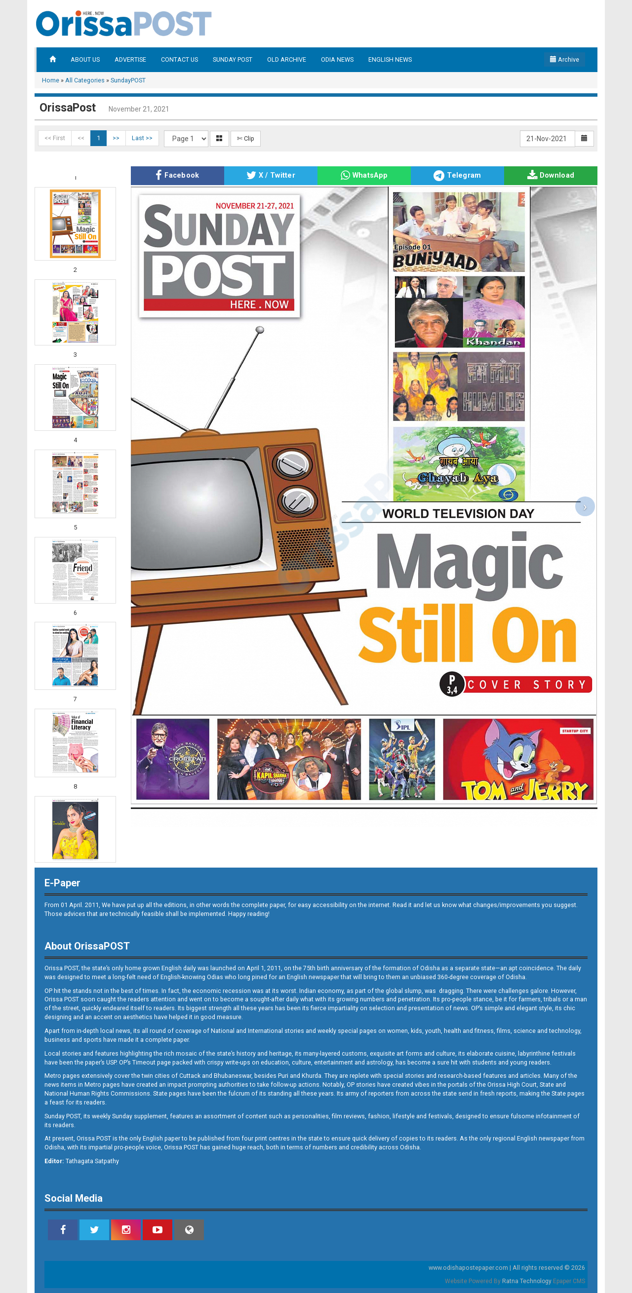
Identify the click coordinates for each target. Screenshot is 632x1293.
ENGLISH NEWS (390, 59)
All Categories (85, 80)
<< (81, 138)
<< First (54, 138)
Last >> (142, 138)
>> (116, 138)
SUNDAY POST (232, 59)
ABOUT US (85, 59)
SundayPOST (128, 80)
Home (50, 80)
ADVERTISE (130, 59)
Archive (564, 59)
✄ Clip (245, 138)
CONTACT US (179, 59)
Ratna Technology (527, 1281)
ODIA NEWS (337, 59)
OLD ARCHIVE (286, 59)
